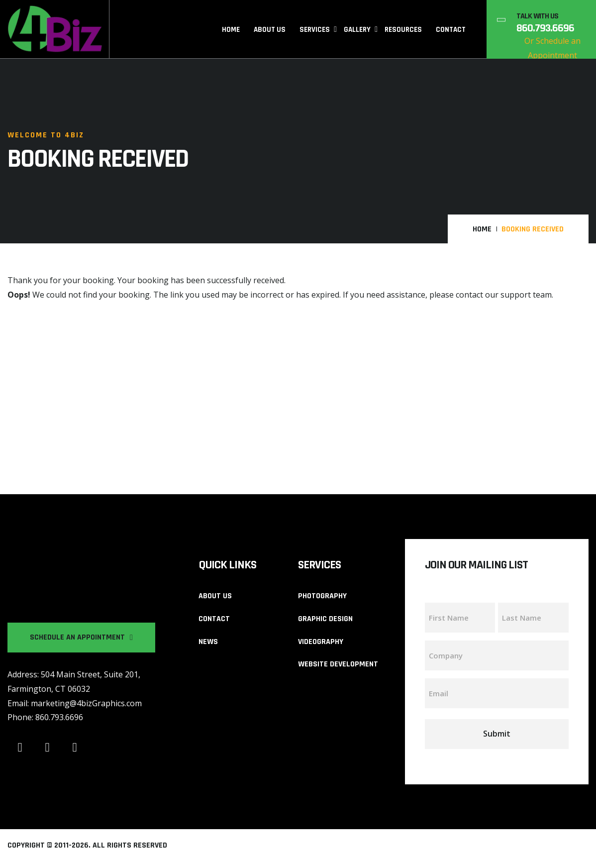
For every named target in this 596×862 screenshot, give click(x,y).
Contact (451, 29)
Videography (320, 642)
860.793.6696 (545, 28)
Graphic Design (325, 619)
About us (215, 596)
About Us (270, 29)
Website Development (338, 664)
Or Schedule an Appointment (552, 48)
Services (314, 29)
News (208, 642)
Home (231, 29)
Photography (322, 596)
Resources (403, 29)
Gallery (357, 29)
